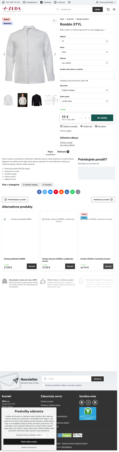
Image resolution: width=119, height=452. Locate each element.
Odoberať (97, 379)
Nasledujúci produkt (103, 199)
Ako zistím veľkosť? (67, 145)
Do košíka (102, 117)
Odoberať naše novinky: (30, 383)
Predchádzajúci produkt (15, 199)
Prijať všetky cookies (29, 448)
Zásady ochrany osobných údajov (75, 443)
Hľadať (97, 9)
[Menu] (114, 9)
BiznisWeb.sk (67, 447)
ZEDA (69, 131)
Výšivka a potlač (66, 142)
